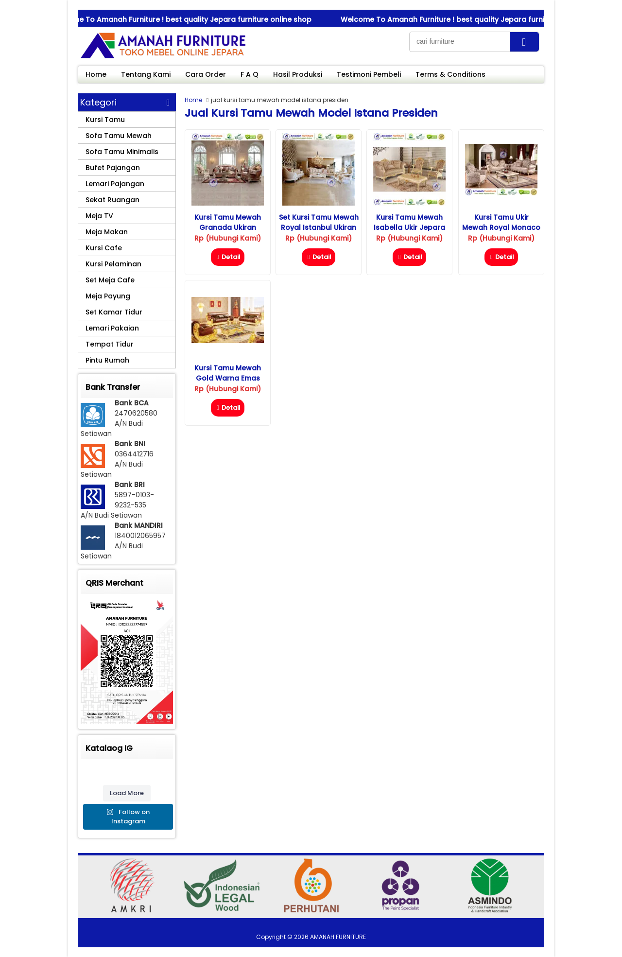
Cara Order (205, 74)
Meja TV (99, 216)
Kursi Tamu (105, 119)
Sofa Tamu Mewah (119, 135)
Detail (228, 256)
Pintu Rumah (107, 360)
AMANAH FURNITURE (338, 937)
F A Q (250, 74)
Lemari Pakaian (112, 328)
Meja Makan (107, 232)
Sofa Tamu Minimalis (122, 152)
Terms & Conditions (450, 74)
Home (96, 74)
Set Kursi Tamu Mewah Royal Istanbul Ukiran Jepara (319, 227)
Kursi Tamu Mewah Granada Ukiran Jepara (227, 227)
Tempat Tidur (110, 344)
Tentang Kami (146, 74)
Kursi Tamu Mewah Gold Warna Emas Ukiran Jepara (227, 378)
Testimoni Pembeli (369, 74)
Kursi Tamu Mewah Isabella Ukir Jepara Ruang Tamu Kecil (409, 227)
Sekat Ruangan (112, 200)
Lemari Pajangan (115, 184)
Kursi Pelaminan (113, 264)
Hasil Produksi (297, 74)
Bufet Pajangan (113, 168)
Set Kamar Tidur (114, 312)
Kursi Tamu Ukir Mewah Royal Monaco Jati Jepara (501, 227)
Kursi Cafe (104, 248)
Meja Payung (108, 296)
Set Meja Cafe (110, 280)
